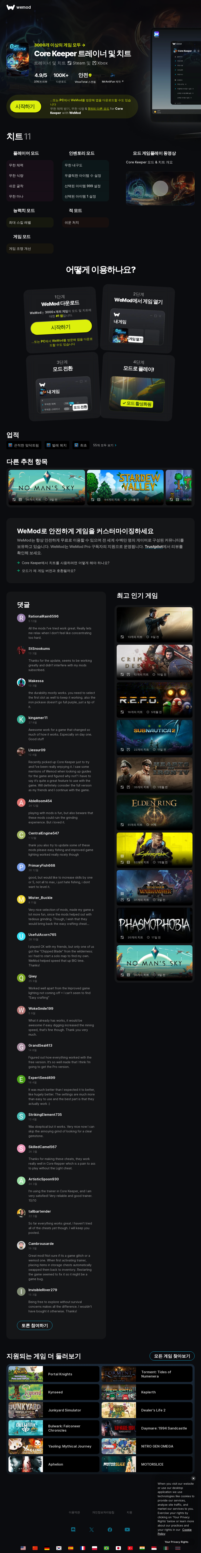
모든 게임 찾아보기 (172, 1356)
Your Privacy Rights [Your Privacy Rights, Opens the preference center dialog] (176, 1541)
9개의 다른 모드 (98, 108)
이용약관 (74, 1512)
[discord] (73, 1530)
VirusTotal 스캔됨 (85, 81)
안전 (85, 75)
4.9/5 (40, 75)
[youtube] (127, 1530)
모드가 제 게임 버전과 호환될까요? (48, 571)
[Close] (193, 1478)
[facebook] (110, 1530)
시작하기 (24, 106)
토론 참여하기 (34, 1325)
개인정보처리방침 (103, 1512)
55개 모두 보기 (103, 445)
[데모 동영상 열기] (160, 188)
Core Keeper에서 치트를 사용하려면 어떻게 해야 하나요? (65, 563)
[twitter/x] (91, 1530)
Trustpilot (154, 546)
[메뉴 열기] (193, 7)
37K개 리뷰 (40, 81)
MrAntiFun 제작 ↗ (113, 81)
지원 (129, 1512)
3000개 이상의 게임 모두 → (59, 45)
